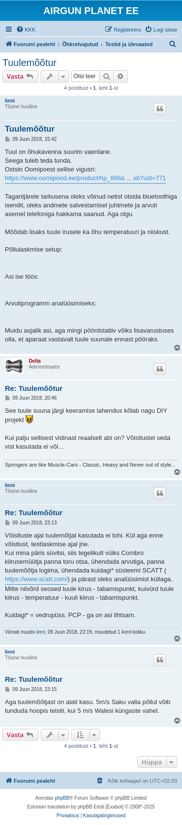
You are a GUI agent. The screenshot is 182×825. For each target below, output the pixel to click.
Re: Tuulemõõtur (34, 388)
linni (10, 100)
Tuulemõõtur (29, 62)
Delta (34, 361)
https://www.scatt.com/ (36, 579)
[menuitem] (25, 29)
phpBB (62, 798)
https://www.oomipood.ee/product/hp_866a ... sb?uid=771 (85, 178)
